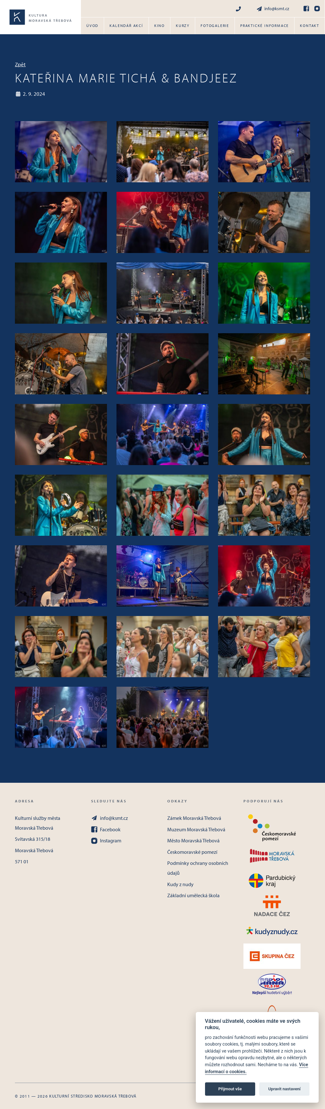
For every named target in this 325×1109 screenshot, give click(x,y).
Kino (159, 25)
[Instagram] (317, 8)
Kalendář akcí (126, 25)
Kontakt (309, 25)
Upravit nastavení (284, 1088)
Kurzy (182, 25)
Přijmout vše (230, 1088)
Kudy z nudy (180, 884)
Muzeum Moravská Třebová (196, 829)
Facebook (106, 829)
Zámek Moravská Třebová (194, 818)
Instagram (106, 840)
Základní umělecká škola (193, 895)
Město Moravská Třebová (193, 840)
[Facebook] (306, 8)
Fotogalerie (215, 25)
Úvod (92, 25)
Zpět (20, 64)
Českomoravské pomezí (192, 852)
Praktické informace (264, 25)
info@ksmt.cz (272, 9)
